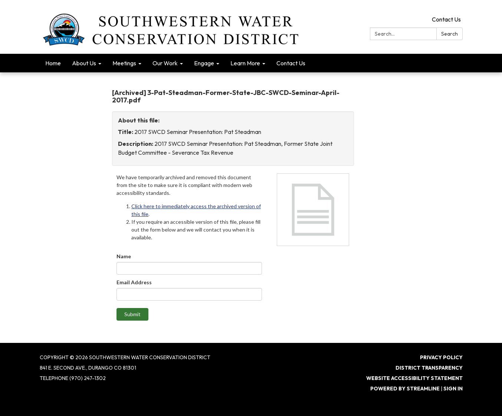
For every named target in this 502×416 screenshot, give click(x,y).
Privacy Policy (441, 357)
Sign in (453, 388)
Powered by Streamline (405, 388)
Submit (132, 314)
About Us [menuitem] (84, 63)
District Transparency (429, 367)
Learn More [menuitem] (245, 63)
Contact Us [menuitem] (290, 63)
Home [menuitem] (53, 63)
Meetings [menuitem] (124, 63)
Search (449, 33)
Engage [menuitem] (204, 63)
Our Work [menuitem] (165, 63)
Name (124, 256)
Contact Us (446, 19)
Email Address (134, 282)
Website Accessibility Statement (414, 378)
